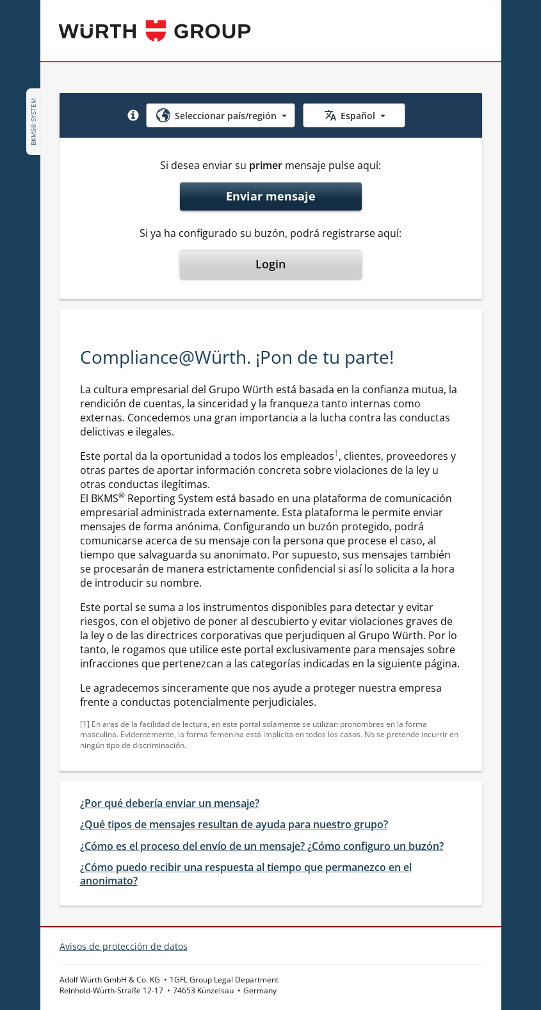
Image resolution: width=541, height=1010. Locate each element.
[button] (133, 115)
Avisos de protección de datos (124, 946)
